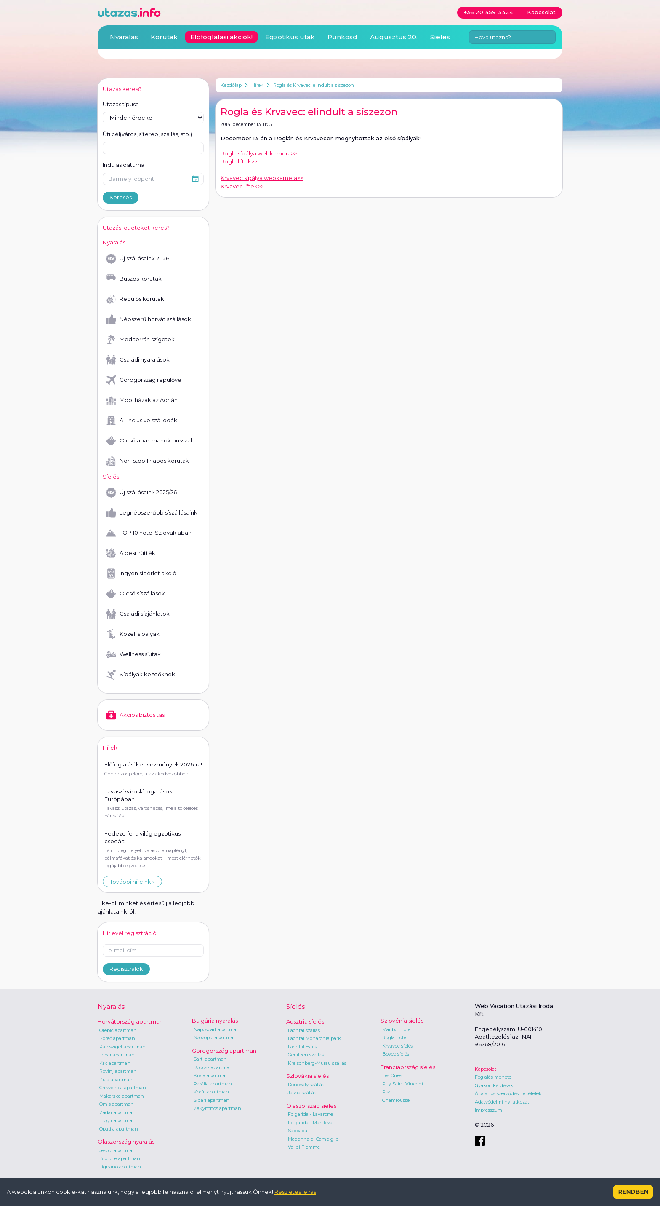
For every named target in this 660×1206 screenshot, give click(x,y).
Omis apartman (116, 1104)
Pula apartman (116, 1080)
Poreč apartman (117, 1038)
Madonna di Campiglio (313, 1139)
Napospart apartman (217, 1029)
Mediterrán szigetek (140, 340)
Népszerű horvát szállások (148, 319)
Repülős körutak (135, 299)
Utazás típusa (121, 104)
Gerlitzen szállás (306, 1055)
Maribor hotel (397, 1029)
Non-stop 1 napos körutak (147, 461)
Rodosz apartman (213, 1067)
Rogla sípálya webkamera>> (259, 153)
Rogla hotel (394, 1037)
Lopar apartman (117, 1055)
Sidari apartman (211, 1100)
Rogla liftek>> (239, 161)
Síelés (440, 37)
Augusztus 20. (394, 37)
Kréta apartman (211, 1075)
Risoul (389, 1092)
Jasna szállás (302, 1093)
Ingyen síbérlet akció (141, 573)
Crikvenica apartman (122, 1088)
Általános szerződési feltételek (508, 1093)
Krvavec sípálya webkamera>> (262, 177)
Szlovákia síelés (307, 1075)
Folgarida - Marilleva (310, 1123)
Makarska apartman (121, 1096)
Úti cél (147, 134)
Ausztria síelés (305, 1021)
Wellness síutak (133, 654)
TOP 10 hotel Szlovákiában (149, 533)
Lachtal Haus (302, 1047)
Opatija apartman (118, 1129)
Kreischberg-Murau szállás (317, 1063)
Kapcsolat (485, 1069)
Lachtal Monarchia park (314, 1038)
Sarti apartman (210, 1059)
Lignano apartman (120, 1167)
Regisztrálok (126, 968)
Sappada (297, 1131)
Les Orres (392, 1075)
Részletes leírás (295, 1191)
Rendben (633, 1191)
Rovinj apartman (118, 1071)
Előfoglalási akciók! (221, 37)
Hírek (257, 85)
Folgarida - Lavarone (310, 1114)
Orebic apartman (118, 1030)
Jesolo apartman (117, 1150)
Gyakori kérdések (494, 1085)
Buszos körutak (134, 279)
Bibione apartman (119, 1158)
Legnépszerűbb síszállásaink (151, 513)
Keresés (120, 197)
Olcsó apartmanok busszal (149, 441)
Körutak (164, 37)
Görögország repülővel (144, 380)
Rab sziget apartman (122, 1047)
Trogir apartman (117, 1120)
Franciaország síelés (408, 1067)
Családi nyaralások (138, 360)
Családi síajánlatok (138, 614)
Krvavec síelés (397, 1046)
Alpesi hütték (130, 553)
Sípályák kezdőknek (140, 675)
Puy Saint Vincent (402, 1084)
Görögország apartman (224, 1050)
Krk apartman (114, 1063)
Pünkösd (342, 37)
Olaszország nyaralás (126, 1141)
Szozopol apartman (215, 1037)
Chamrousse (396, 1100)
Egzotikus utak (290, 37)
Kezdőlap (231, 85)
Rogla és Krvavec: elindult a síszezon (313, 85)
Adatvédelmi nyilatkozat (502, 1102)
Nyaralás (124, 37)
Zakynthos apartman (217, 1108)
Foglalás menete (493, 1077)
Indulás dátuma (123, 164)
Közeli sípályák (133, 634)
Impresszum (488, 1110)
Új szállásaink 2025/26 (141, 493)
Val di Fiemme (304, 1147)
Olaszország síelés (311, 1105)
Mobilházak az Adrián (142, 400)
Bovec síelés (395, 1054)
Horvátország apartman (130, 1021)
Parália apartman (213, 1084)
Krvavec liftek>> (242, 186)
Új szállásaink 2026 (137, 259)
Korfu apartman (211, 1092)
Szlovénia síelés (402, 1020)
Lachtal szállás (304, 1030)
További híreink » (132, 881)
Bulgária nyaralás (215, 1020)
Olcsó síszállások (135, 594)
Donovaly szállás (306, 1085)
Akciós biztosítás (135, 715)
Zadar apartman (117, 1112)
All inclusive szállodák (141, 420)
